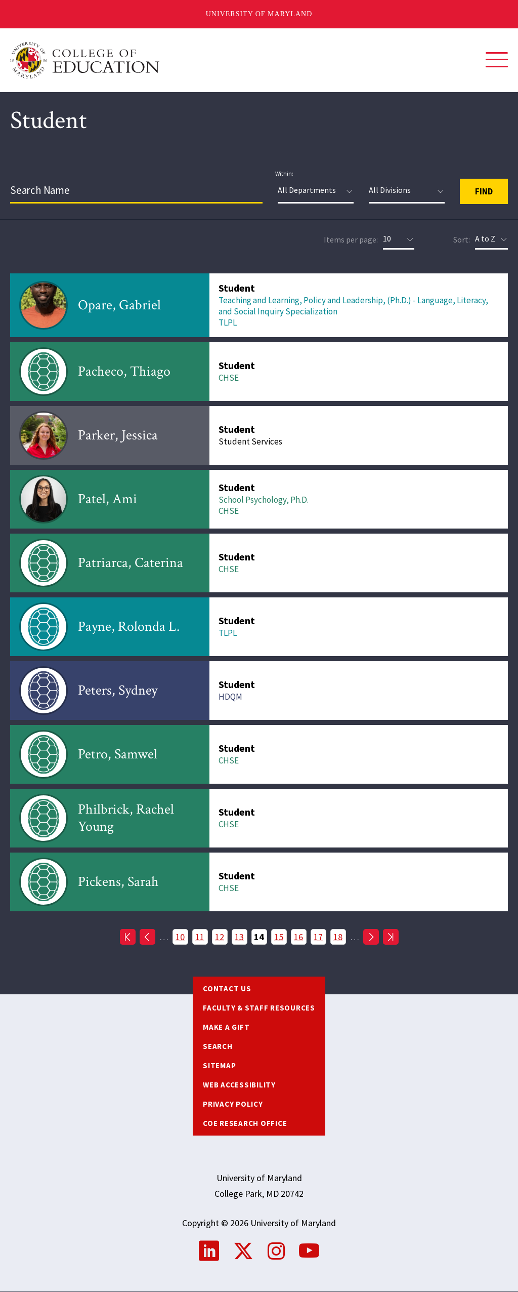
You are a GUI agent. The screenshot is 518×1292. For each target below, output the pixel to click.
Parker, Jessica (118, 435)
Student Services (250, 441)
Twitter (243, 1251)
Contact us (227, 988)
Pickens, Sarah (118, 881)
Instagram (276, 1251)
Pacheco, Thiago (124, 371)
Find (484, 191)
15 (280, 936)
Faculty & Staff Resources (259, 1008)
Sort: (461, 239)
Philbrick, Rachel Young (126, 818)
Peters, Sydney (117, 690)
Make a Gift (226, 1027)
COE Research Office (245, 1123)
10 (182, 936)
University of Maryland (259, 14)
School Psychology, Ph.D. (264, 499)
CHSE (229, 377)
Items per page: (351, 239)
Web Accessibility (239, 1084)
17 (320, 936)
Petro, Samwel (117, 754)
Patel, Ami (107, 499)
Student (237, 287)
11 (201, 936)
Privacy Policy (233, 1104)
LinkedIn (209, 1251)
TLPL (228, 322)
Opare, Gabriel (119, 305)
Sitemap (219, 1065)
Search (218, 1046)
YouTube (309, 1251)
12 (221, 936)
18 (339, 936)
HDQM (230, 696)
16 (300, 936)
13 (241, 936)
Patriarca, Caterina (130, 562)
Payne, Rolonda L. (129, 626)
